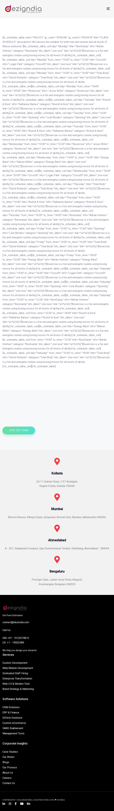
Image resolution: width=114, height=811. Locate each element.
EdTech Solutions (12, 717)
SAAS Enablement (12, 728)
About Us (7, 772)
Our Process (9, 767)
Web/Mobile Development (17, 668)
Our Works (8, 757)
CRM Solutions (11, 707)
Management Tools (13, 733)
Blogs (5, 762)
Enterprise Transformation (17, 678)
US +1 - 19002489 (13, 642)
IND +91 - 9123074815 (15, 638)
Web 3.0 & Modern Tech (16, 683)
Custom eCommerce (14, 723)
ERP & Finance (10, 712)
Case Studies (10, 751)
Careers (6, 777)
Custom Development (14, 662)
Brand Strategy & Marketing (18, 689)
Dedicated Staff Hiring (15, 673)
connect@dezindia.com (15, 622)
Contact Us (8, 783)
